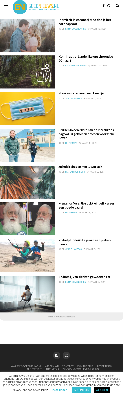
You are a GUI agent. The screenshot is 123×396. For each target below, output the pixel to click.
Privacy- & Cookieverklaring (81, 369)
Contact (68, 366)
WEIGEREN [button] (102, 389)
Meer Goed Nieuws (61, 316)
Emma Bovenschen (75, 29)
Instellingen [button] (59, 389)
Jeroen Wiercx (73, 98)
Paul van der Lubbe (76, 65)
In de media (52, 369)
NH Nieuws (71, 143)
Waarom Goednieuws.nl (26, 366)
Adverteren (104, 366)
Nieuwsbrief (34, 369)
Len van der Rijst (75, 172)
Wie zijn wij (52, 366)
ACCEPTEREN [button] (81, 389)
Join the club (85, 366)
